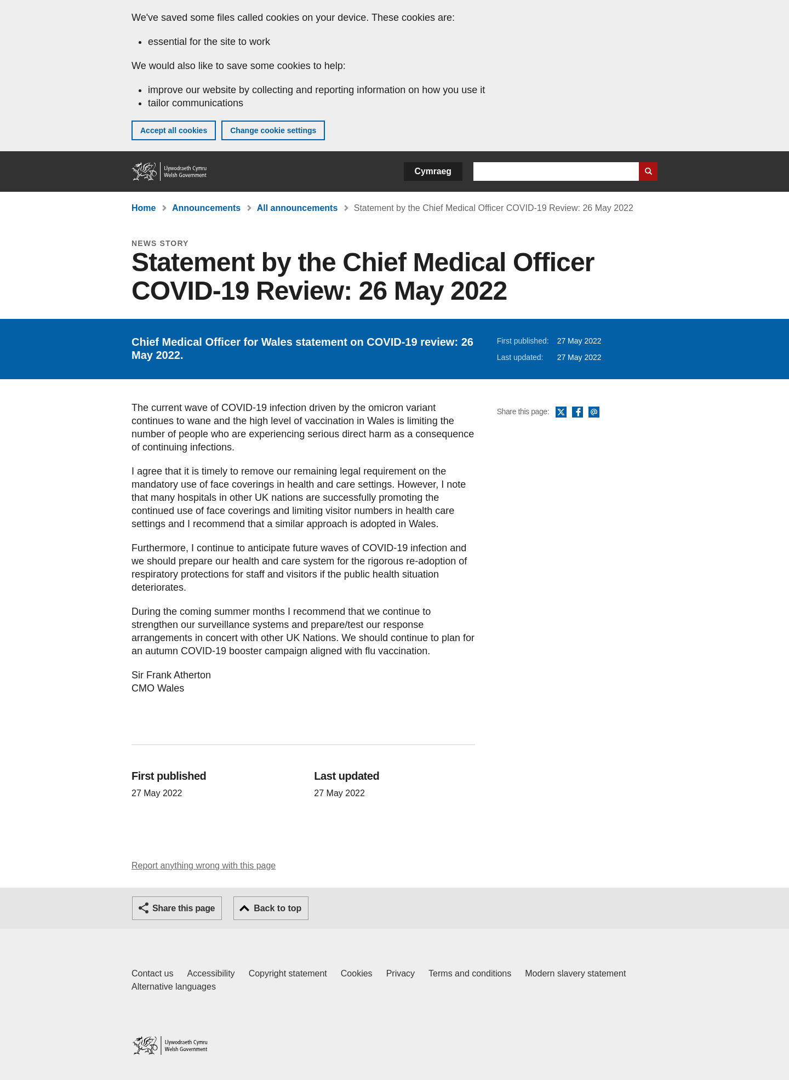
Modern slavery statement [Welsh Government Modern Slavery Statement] (575, 973)
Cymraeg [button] (433, 171)
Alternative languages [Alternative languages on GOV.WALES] (174, 986)
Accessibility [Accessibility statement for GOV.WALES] (211, 973)
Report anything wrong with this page (204, 865)
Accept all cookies (173, 130)
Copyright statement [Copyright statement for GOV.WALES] (288, 973)
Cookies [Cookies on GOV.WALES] (357, 973)
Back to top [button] (277, 908)
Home (144, 208)
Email (593, 413)
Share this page (183, 908)
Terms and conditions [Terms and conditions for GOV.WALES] (469, 973)
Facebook (577, 413)
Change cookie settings (273, 130)
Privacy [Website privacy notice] (400, 973)
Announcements (206, 208)
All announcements (297, 208)
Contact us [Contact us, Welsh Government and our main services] (152, 973)
